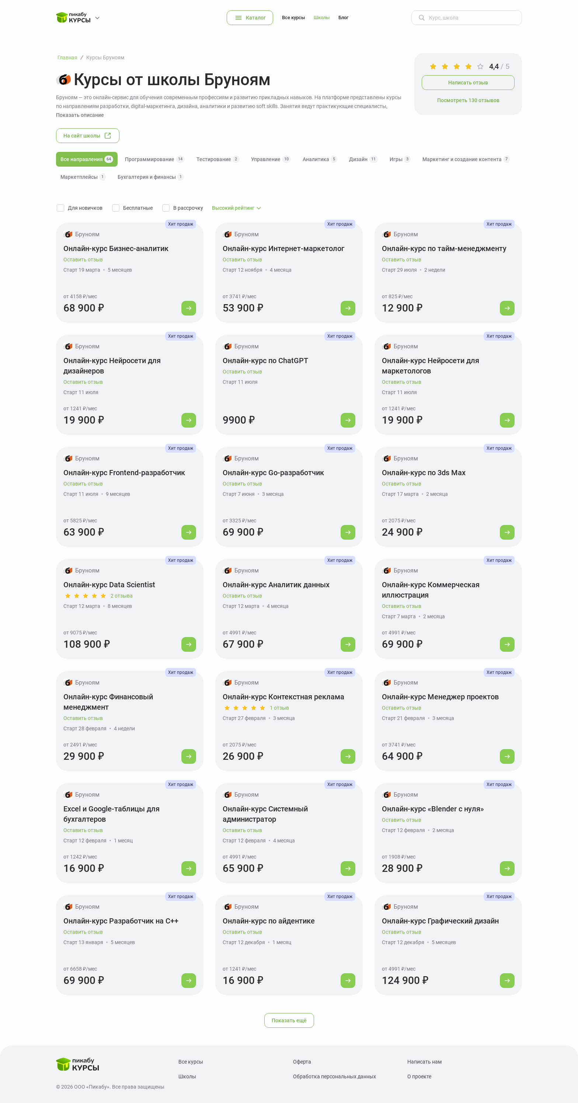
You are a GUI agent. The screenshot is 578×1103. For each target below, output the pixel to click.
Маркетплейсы (83, 177)
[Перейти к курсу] (188, 308)
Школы (322, 17)
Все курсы (293, 17)
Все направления (86, 159)
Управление (271, 159)
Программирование (155, 159)
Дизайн (363, 159)
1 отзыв (279, 708)
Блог (343, 17)
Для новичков (85, 208)
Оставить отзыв (83, 259)
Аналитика (320, 159)
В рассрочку (188, 208)
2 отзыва (122, 596)
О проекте (419, 1076)
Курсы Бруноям (105, 57)
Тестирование (217, 159)
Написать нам (424, 1062)
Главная (67, 57)
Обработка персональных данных (334, 1076)
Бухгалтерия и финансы (151, 177)
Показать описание (80, 115)
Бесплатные (138, 208)
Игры (400, 159)
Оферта (302, 1062)
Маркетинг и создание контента (466, 159)
